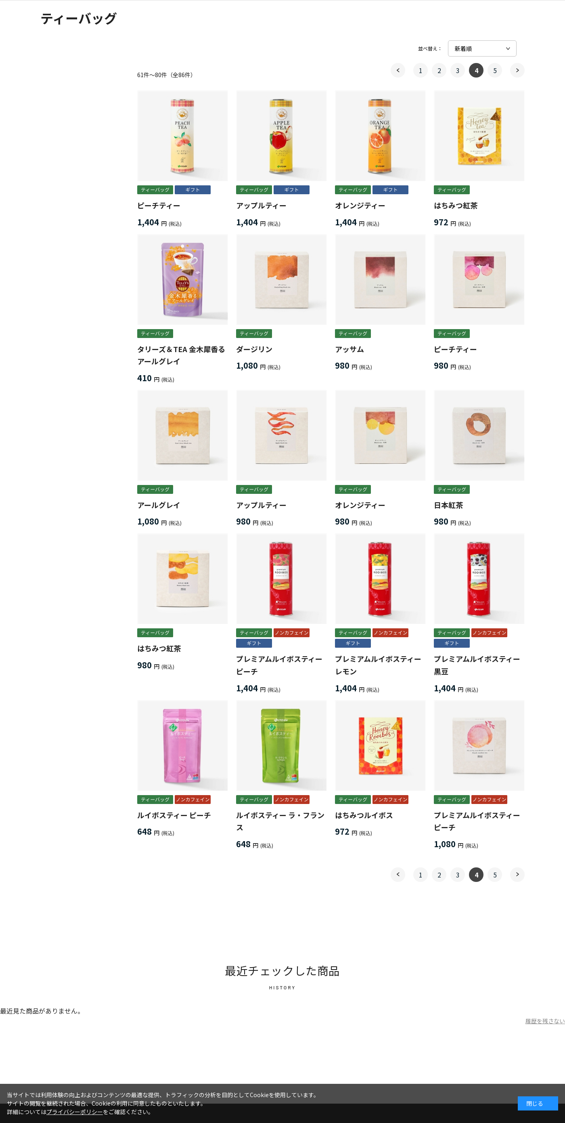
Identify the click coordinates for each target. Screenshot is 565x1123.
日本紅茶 (448, 505)
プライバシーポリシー (74, 1112)
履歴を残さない (545, 1021)
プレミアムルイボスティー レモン (378, 664)
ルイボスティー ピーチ (174, 815)
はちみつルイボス (364, 815)
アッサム (349, 349)
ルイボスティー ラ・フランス (280, 821)
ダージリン (254, 349)
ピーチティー (158, 205)
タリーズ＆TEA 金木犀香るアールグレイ (181, 355)
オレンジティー (360, 205)
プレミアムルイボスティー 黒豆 (477, 664)
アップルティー (261, 205)
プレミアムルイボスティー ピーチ (279, 664)
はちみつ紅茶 (455, 205)
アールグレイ (158, 505)
